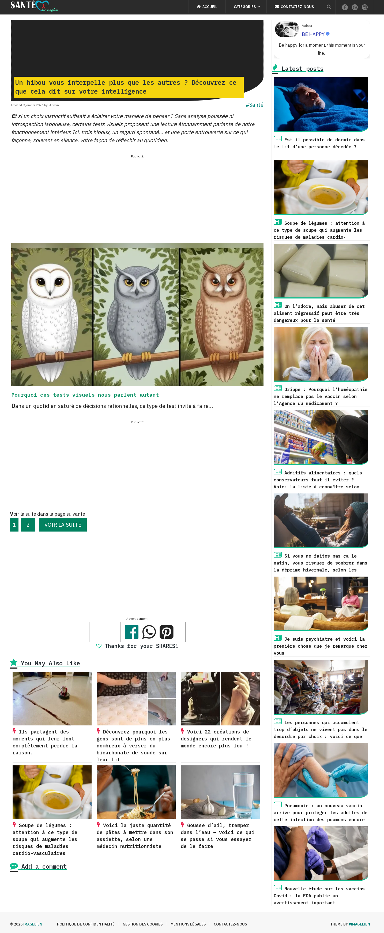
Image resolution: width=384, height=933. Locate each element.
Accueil (207, 6)
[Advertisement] (137, 197)
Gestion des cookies (143, 924)
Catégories (245, 6)
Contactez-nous (294, 6)
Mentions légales (188, 924)
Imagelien (32, 924)
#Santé (254, 104)
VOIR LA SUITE (62, 524)
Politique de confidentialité (86, 924)
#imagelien (359, 924)
